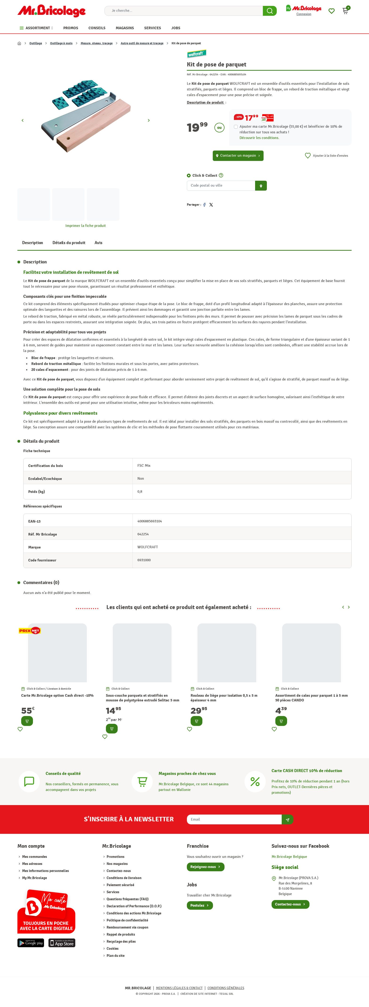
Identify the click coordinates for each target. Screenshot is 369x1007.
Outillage (35, 43)
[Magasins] (142, 781)
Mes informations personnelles (45, 871)
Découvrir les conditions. (259, 138)
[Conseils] (29, 781)
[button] (345, 11)
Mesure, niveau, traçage (96, 43)
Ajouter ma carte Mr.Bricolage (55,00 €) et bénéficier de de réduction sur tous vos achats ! (291, 129)
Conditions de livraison (123, 878)
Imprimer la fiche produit (85, 226)
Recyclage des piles (121, 941)
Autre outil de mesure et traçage (142, 43)
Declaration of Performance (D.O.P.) (134, 906)
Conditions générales (226, 988)
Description (32, 243)
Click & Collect (205, 175)
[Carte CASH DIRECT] (255, 781)
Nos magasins (117, 864)
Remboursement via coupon (127, 927)
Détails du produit (68, 243)
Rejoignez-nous (203, 866)
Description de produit (206, 102)
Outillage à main (61, 43)
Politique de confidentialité (127, 920)
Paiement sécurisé (120, 885)
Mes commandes (34, 857)
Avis (98, 243)
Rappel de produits (120, 934)
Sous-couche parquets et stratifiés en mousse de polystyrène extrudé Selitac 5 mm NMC (142, 700)
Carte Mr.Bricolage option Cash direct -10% (57, 695)
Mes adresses (32, 864)
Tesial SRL (226, 993)
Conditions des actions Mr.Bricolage (133, 913)
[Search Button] (270, 11)
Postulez (197, 905)
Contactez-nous (118, 871)
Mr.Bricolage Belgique (289, 857)
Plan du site (115, 956)
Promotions (115, 857)
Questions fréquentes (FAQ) (127, 899)
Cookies (112, 948)
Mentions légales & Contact (179, 988)
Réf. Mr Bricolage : (198, 74)
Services (112, 892)
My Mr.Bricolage (34, 878)
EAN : (224, 74)
